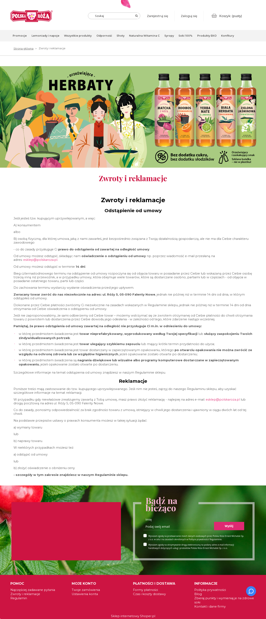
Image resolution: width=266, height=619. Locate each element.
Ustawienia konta (85, 594)
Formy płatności (145, 590)
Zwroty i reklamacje (25, 594)
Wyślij (229, 526)
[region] (133, 120)
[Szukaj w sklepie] (115, 16)
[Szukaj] (136, 16)
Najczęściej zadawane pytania (32, 590)
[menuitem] (19, 35)
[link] (133, 117)
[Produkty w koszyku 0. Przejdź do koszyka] (227, 16)
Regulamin (18, 598)
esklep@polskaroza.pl (40, 260)
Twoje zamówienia (86, 590)
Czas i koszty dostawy (149, 594)
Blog (198, 594)
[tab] (263, 72)
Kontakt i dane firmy (210, 606)
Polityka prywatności (210, 590)
